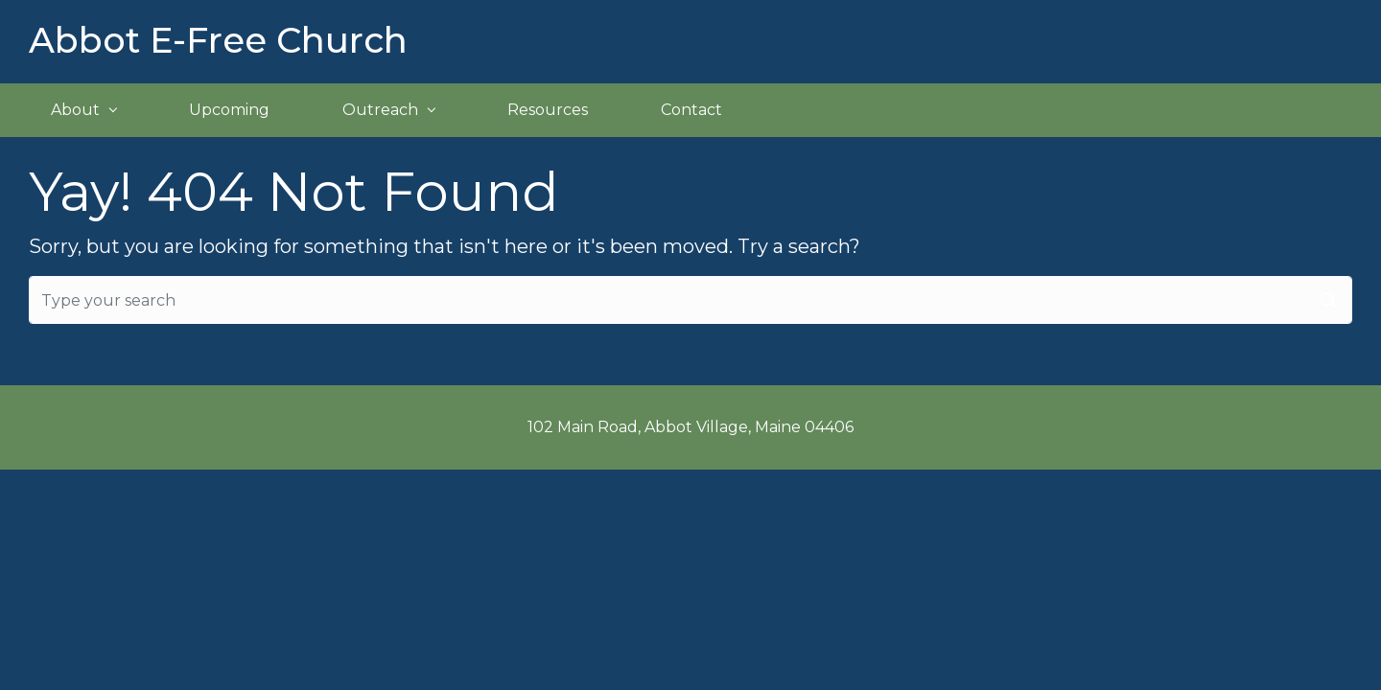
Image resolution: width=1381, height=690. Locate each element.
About (75, 110)
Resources (547, 110)
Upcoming (229, 110)
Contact (691, 110)
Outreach (380, 110)
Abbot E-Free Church (218, 39)
